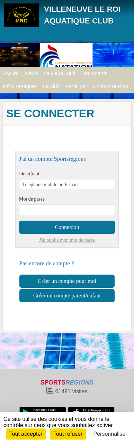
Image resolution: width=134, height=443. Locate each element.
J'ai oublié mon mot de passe (67, 240)
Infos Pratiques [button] (20, 86)
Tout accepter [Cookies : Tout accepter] (26, 434)
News (31, 73)
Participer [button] (76, 86)
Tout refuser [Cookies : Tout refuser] (67, 434)
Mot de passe (32, 199)
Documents (94, 73)
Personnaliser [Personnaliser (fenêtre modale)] (110, 434)
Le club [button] (51, 86)
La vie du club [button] (60, 73)
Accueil (11, 73)
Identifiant (29, 173)
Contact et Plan (110, 86)
